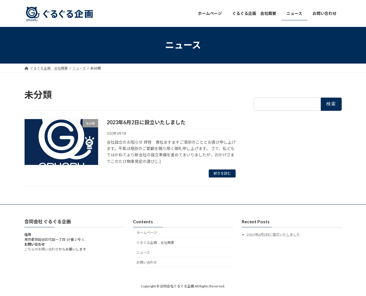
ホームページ (146, 232)
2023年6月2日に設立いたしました (146, 122)
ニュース (143, 252)
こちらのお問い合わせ (41, 249)
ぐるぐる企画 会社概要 (155, 242)
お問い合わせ (146, 262)
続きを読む (222, 173)
